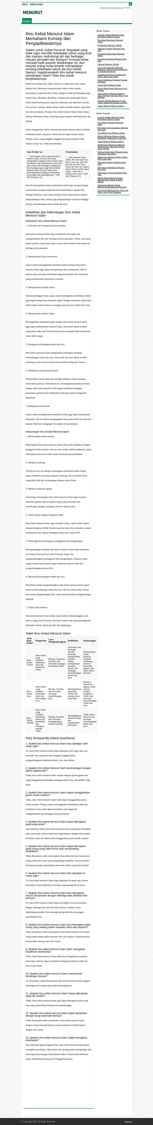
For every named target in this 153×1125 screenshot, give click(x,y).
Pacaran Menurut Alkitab (108, 64)
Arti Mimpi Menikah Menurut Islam (110, 123)
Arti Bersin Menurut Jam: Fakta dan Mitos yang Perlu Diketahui (113, 191)
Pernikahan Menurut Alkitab (110, 45)
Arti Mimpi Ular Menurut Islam (111, 133)
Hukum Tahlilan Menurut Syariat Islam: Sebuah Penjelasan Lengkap (112, 102)
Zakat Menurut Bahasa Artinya (111, 141)
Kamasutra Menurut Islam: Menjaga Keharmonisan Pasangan (112, 186)
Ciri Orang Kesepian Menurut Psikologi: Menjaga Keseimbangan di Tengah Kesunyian (112, 69)
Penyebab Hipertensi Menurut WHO (110, 41)
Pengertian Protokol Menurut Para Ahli (112, 60)
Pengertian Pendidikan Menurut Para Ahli (111, 168)
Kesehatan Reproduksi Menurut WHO (111, 55)
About (25, 4)
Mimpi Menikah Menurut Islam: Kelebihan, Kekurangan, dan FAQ (112, 137)
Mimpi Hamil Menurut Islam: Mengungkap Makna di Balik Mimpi (110, 180)
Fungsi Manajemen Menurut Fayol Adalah (112, 89)
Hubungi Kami (36, 4)
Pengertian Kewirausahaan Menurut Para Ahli (113, 129)
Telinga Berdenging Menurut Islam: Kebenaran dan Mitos (113, 153)
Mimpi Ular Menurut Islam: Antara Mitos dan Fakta (113, 158)
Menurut (128, 1121)
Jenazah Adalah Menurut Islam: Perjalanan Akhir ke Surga (111, 36)
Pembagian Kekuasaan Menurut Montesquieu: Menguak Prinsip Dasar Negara (111, 147)
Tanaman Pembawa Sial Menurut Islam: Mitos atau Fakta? (112, 76)
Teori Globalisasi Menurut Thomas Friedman (112, 81)
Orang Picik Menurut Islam (109, 85)
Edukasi (27, 21)
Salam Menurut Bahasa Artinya (111, 106)
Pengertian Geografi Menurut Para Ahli (112, 174)
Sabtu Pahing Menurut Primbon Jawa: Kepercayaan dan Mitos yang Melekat (113, 95)
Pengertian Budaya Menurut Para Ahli (112, 163)
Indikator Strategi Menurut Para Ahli (111, 49)
